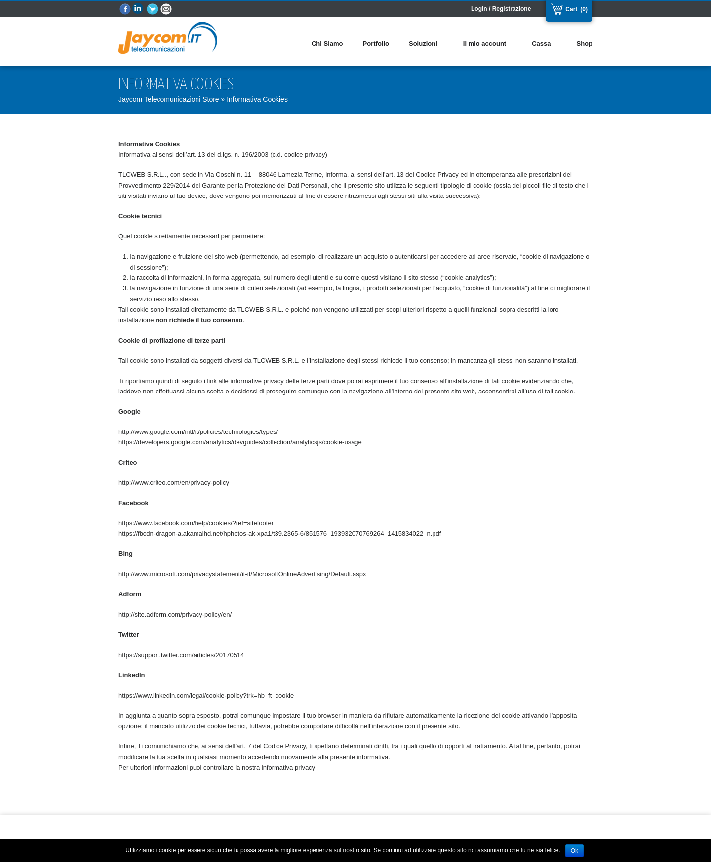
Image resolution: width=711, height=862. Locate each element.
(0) (584, 9)
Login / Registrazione (501, 8)
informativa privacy (288, 767)
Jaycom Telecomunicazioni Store (168, 99)
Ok (574, 850)
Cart (570, 9)
